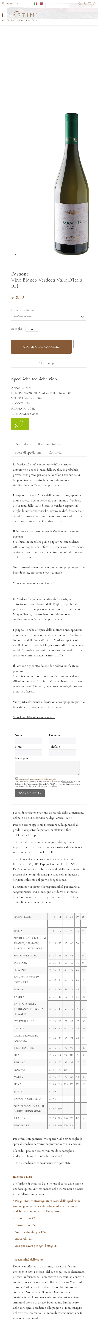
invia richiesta (29, 793)
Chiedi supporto (49, 363)
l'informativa (67, 781)
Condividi (56, 452)
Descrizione (23, 444)
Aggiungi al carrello (41, 346)
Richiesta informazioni (54, 444)
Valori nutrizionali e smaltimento (34, 583)
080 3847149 (10, 3)
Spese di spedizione (28, 452)
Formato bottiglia (22, 310)
